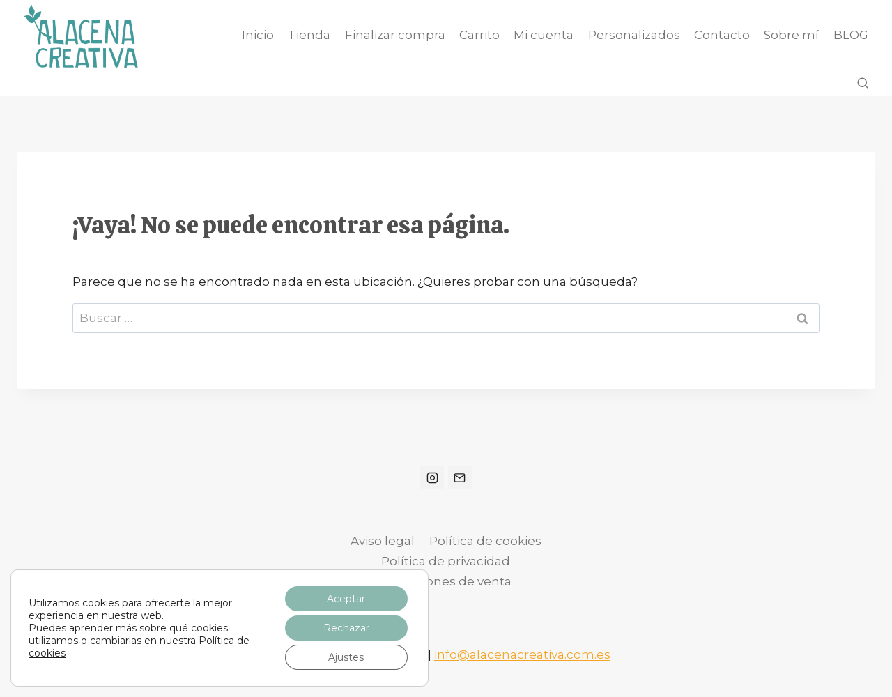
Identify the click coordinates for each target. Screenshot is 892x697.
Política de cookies (485, 541)
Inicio (258, 35)
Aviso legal (383, 541)
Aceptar (346, 598)
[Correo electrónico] (460, 477)
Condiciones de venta (446, 581)
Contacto (722, 35)
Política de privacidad (445, 561)
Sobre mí (791, 35)
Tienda (309, 35)
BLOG (850, 35)
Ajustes (346, 657)
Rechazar (346, 628)
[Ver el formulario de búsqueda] (862, 83)
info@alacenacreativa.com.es (522, 654)
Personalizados (634, 35)
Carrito (479, 35)
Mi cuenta (544, 35)
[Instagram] (432, 477)
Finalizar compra (395, 35)
